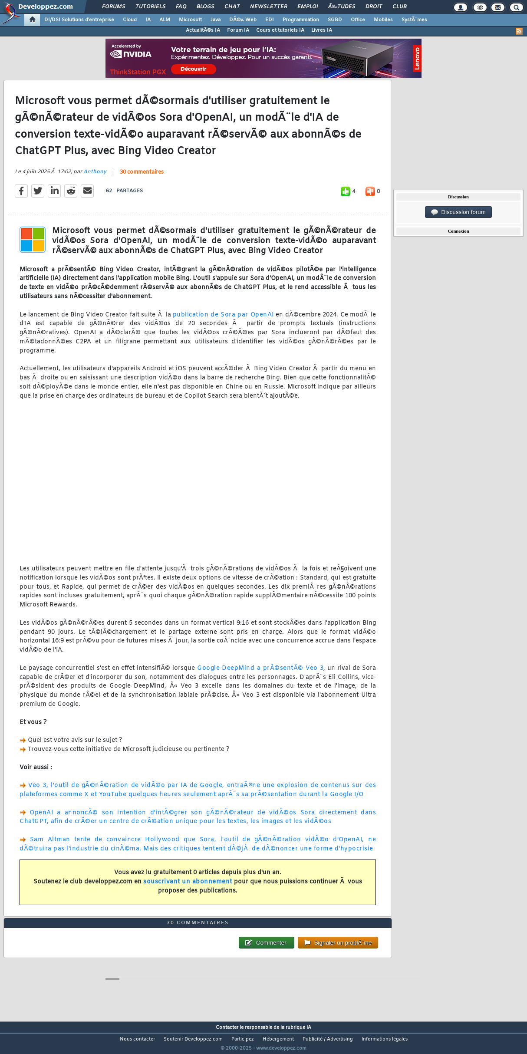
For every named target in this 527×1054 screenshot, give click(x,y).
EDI (269, 20)
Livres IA (321, 30)
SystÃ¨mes (414, 20)
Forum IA (238, 30)
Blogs (205, 6)
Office (358, 20)
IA (148, 20)
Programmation (301, 20)
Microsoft (190, 20)
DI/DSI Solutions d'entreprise (79, 20)
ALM (164, 20)
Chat (232, 6)
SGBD (335, 20)
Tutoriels (150, 6)
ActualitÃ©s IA (203, 30)
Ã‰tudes (341, 6)
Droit (374, 6)
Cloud (130, 20)
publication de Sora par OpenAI (223, 320)
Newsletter (268, 6)
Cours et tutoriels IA (280, 30)
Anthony (94, 177)
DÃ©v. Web (243, 20)
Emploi (307, 6)
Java (216, 20)
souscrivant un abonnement (187, 887)
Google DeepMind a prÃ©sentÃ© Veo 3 (260, 673)
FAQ (181, 6)
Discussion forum (458, 212)
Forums (113, 6)
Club (399, 6)
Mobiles (383, 20)
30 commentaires (142, 177)
